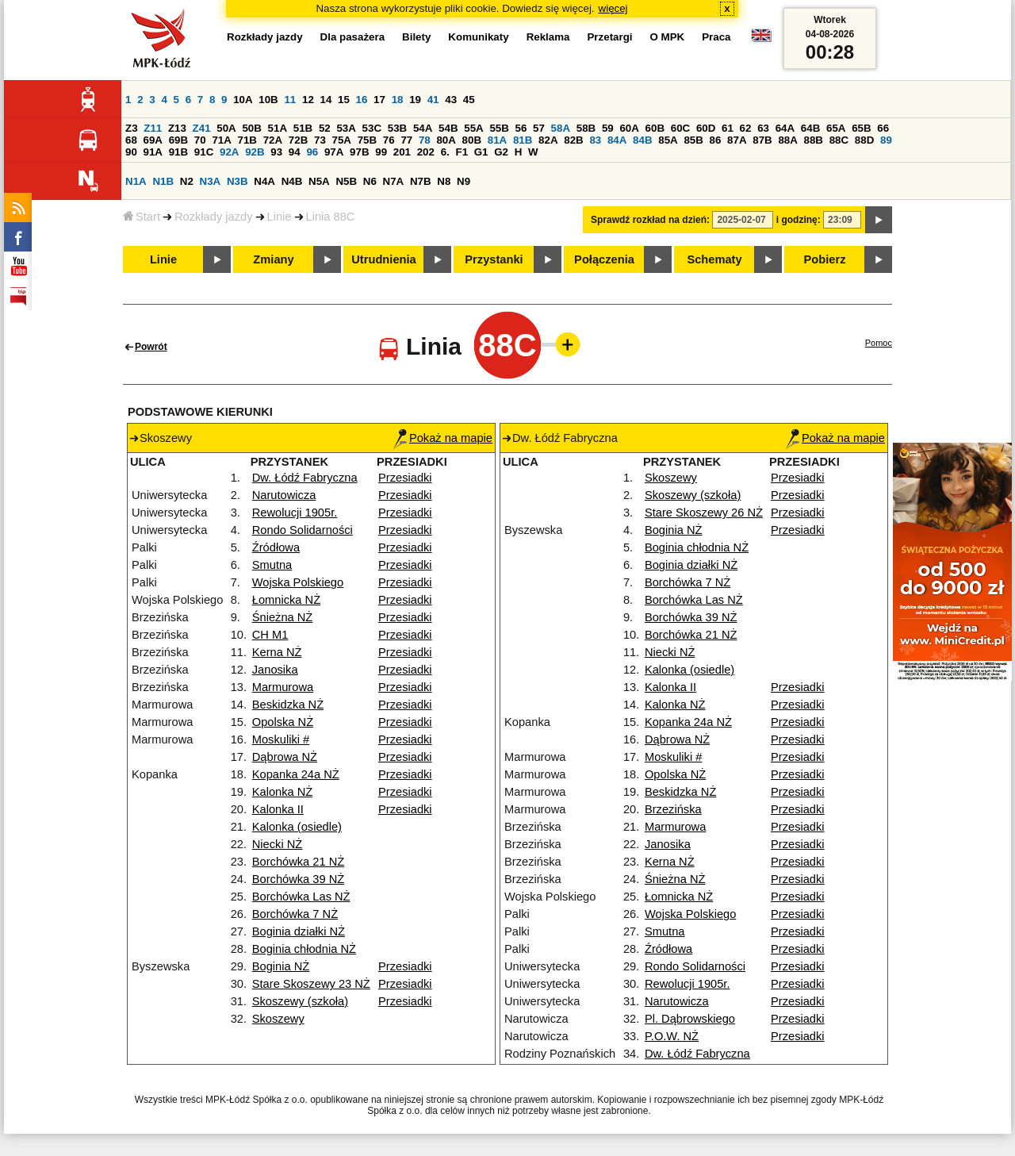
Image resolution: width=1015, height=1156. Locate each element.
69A (153, 140)
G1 (481, 152)
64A (785, 128)
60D (705, 128)
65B (861, 128)
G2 (501, 152)
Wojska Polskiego (297, 582)
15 (344, 100)
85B (693, 140)
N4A (264, 181)
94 (295, 152)
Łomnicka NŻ (286, 599)
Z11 (153, 128)
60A (628, 128)
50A (226, 128)
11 (290, 100)
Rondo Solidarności (302, 530)
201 (402, 152)
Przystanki (494, 259)
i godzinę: (798, 219)
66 (883, 128)
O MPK (667, 37)
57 (539, 128)
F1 (461, 152)
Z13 (177, 128)
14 (326, 100)
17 (379, 100)
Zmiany (273, 259)
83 (595, 140)
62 (746, 128)
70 (200, 140)
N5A (319, 181)
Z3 (131, 128)
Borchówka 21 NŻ (298, 861)
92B (254, 152)
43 (451, 100)
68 (131, 140)
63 (763, 128)
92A (229, 152)
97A (333, 152)
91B (178, 152)
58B (586, 128)
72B (298, 140)
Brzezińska (673, 809)
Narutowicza (284, 495)
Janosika (275, 669)
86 (716, 140)
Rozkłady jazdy (213, 216)
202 (426, 152)
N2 (186, 181)
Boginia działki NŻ (298, 931)
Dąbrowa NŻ (284, 757)
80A (445, 140)
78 (425, 140)
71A (221, 140)
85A (667, 140)
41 (433, 100)
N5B (346, 181)
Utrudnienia (383, 259)
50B (251, 128)
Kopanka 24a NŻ (295, 774)
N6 (370, 181)
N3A (210, 181)
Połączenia (604, 259)
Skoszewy (278, 1018)
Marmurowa (282, 687)
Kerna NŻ (277, 652)
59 (608, 128)
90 (131, 152)
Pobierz (825, 259)
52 (325, 128)
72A (272, 140)
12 (308, 100)
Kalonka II (278, 809)
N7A (393, 181)
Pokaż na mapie (442, 438)
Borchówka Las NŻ (301, 896)
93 (276, 152)
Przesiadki (405, 477)
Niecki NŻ (277, 844)
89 (886, 140)
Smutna (272, 565)
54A (422, 128)
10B (268, 100)
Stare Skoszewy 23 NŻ (311, 983)
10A (242, 100)
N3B (237, 181)
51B (302, 128)
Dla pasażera (352, 37)
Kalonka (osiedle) (297, 826)
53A (345, 128)
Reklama (548, 37)
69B (178, 140)
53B (397, 128)
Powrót (151, 346)
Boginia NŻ (281, 966)
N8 (443, 181)
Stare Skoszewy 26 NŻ (704, 512)
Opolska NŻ (282, 722)
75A (341, 140)
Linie (279, 216)
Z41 (202, 128)
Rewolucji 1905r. (295, 512)
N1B (163, 181)
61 (727, 128)
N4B (292, 181)
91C (203, 152)
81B (522, 140)
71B (247, 140)
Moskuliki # (281, 739)
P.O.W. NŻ (672, 1036)
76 (389, 140)
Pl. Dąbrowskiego (690, 1018)
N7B (420, 181)
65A (835, 128)
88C (838, 140)
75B (367, 140)
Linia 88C (330, 216)
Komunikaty (478, 37)
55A (473, 128)
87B (762, 140)
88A (787, 140)
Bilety (416, 37)
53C (371, 128)
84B (642, 140)
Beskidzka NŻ (288, 704)
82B (573, 140)
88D (864, 140)
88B (813, 140)
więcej (613, 8)
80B (471, 140)
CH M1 (270, 634)
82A (547, 140)
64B (810, 128)
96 (312, 152)
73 (320, 140)
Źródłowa (276, 547)
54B (448, 128)
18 (398, 100)
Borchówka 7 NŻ (295, 914)
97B (359, 152)
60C (680, 128)
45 (469, 100)
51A (277, 128)
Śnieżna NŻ (282, 617)
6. (445, 152)
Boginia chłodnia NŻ (304, 949)
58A (560, 128)
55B (498, 128)
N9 (463, 181)
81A (497, 140)
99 (381, 152)
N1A (136, 181)
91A (153, 152)
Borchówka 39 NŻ (298, 879)
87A (736, 140)
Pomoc (878, 343)
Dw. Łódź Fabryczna (305, 477)
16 (362, 100)
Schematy (714, 259)
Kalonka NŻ (282, 791)
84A (616, 140)
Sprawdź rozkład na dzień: (650, 219)
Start (141, 216)
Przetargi (609, 37)
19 (415, 100)
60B (655, 128)
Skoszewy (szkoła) (300, 1001)
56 (521, 128)
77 (406, 140)
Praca (716, 37)
